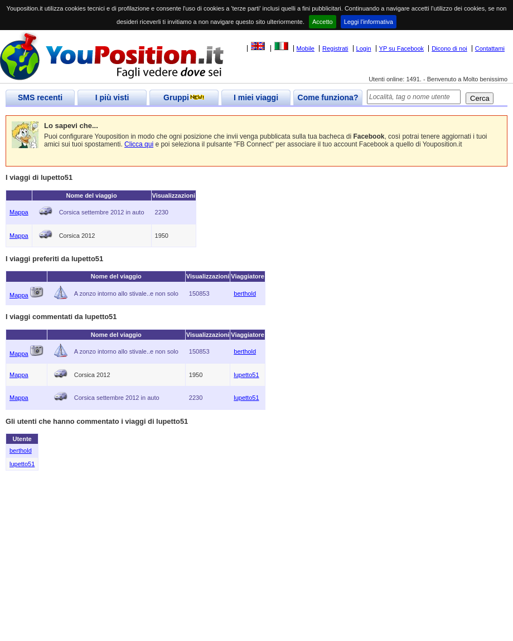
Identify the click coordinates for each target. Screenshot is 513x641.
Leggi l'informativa (368, 21)
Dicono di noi (449, 48)
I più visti (112, 97)
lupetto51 (246, 374)
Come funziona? (328, 97)
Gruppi (184, 97)
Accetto (322, 21)
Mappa (18, 212)
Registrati (335, 48)
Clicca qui (138, 144)
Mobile (305, 48)
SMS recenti (40, 97)
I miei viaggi (256, 97)
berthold (245, 293)
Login (363, 48)
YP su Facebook (401, 48)
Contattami (490, 48)
